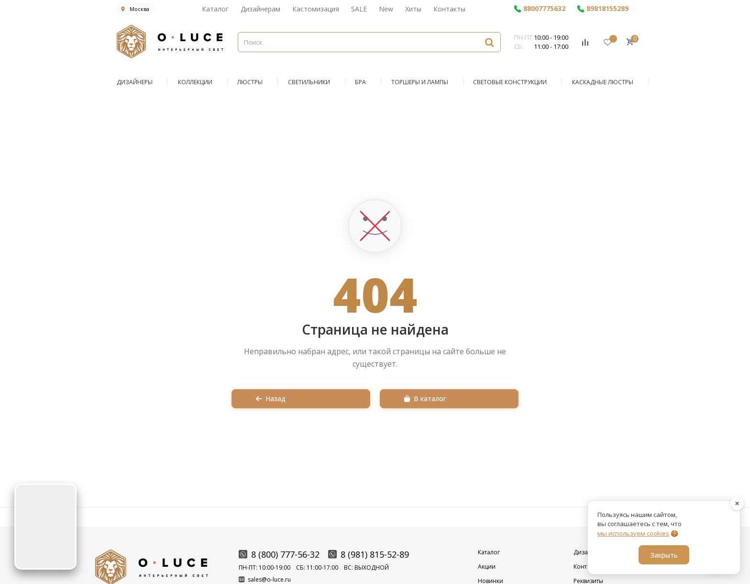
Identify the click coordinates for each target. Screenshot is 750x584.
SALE (359, 8)
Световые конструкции (510, 82)
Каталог (215, 8)
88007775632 (539, 8)
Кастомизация (315, 8)
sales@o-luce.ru (265, 579)
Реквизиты (588, 581)
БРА (360, 82)
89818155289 (603, 8)
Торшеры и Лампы (419, 82)
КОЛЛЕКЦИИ (195, 82)
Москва (135, 8)
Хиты (413, 8)
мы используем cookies (633, 533)
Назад (271, 398)
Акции (487, 567)
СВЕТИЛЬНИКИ (309, 82)
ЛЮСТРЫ (250, 82)
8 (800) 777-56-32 (279, 554)
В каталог (425, 398)
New (386, 8)
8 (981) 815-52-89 (368, 554)
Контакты (449, 8)
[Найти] (489, 42)
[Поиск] (369, 42)
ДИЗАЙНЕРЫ (135, 82)
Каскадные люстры (602, 82)
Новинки (490, 581)
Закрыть (664, 555)
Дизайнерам (260, 8)
